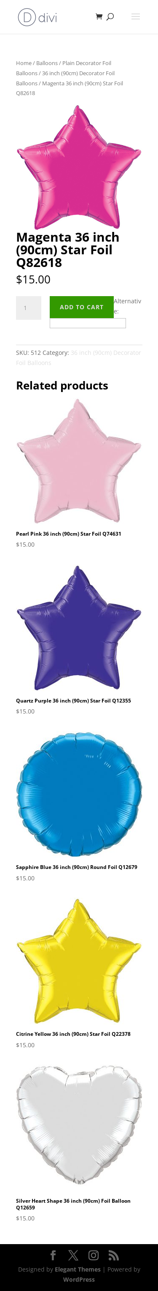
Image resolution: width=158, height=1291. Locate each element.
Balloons (47, 63)
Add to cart (82, 307)
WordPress (79, 1279)
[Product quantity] (28, 308)
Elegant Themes (78, 1269)
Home (24, 63)
